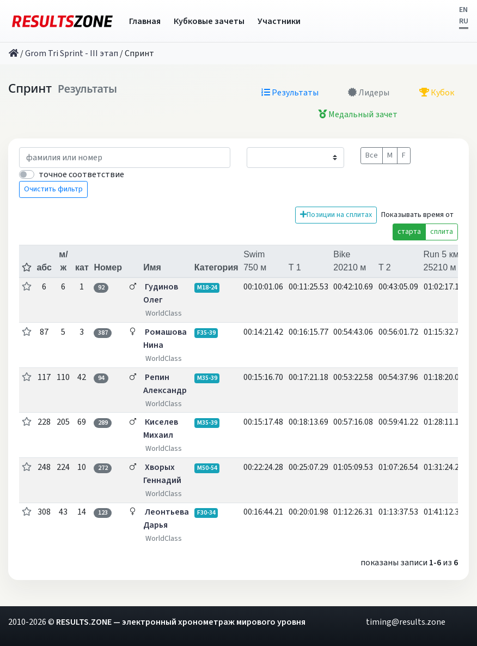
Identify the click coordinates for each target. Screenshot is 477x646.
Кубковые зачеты (209, 21)
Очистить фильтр (53, 189)
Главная (145, 21)
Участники (279, 21)
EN (463, 9)
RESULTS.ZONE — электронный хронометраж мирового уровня (180, 622)
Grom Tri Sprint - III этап (71, 53)
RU (463, 21)
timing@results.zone (405, 622)
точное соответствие (81, 174)
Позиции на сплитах (336, 214)
